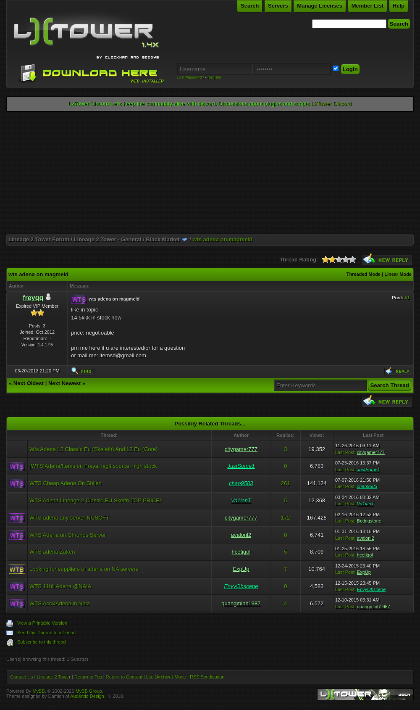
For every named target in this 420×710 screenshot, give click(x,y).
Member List (368, 6)
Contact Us (21, 676)
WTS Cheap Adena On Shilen (65, 483)
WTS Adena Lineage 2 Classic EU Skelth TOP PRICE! (95, 500)
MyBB (38, 691)
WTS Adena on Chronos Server (67, 535)
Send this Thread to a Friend (46, 632)
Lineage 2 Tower (54, 676)
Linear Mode (398, 274)
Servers (278, 6)
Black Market (163, 239)
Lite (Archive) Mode (166, 676)
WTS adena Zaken (52, 552)
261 (285, 483)
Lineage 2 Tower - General (108, 239)
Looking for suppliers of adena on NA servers (83, 569)
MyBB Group (89, 691)
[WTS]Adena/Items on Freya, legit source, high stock (93, 466)
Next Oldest (28, 383)
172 (285, 518)
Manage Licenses (319, 6)
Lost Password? (190, 77)
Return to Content (124, 676)
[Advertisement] (210, 175)
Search (250, 6)
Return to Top (88, 676)
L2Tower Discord (331, 103)
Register (214, 77)
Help (398, 6)
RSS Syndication (207, 676)
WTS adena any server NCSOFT (69, 518)
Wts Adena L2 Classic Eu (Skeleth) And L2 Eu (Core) (93, 449)
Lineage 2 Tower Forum (38, 239)
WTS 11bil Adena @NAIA (60, 586)
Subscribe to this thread (41, 641)
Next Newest (64, 383)
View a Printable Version (42, 623)
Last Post (344, 452)
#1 (407, 297)
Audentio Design (87, 696)
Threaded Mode (363, 274)
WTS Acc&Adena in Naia (59, 603)
